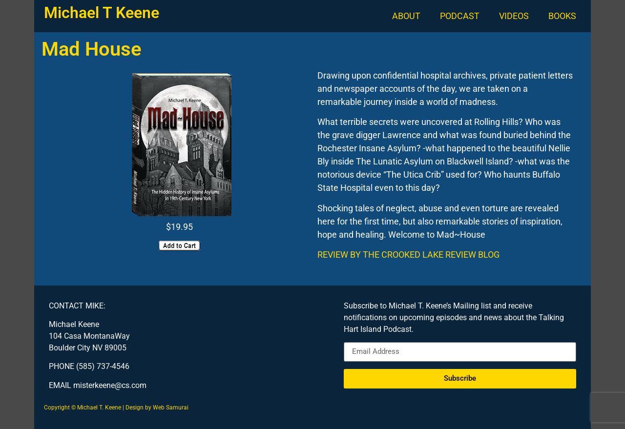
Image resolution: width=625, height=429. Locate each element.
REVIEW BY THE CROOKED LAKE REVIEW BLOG (408, 254)
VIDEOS (514, 16)
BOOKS (562, 16)
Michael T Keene (101, 12)
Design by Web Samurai (156, 407)
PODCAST (459, 16)
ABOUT (406, 16)
